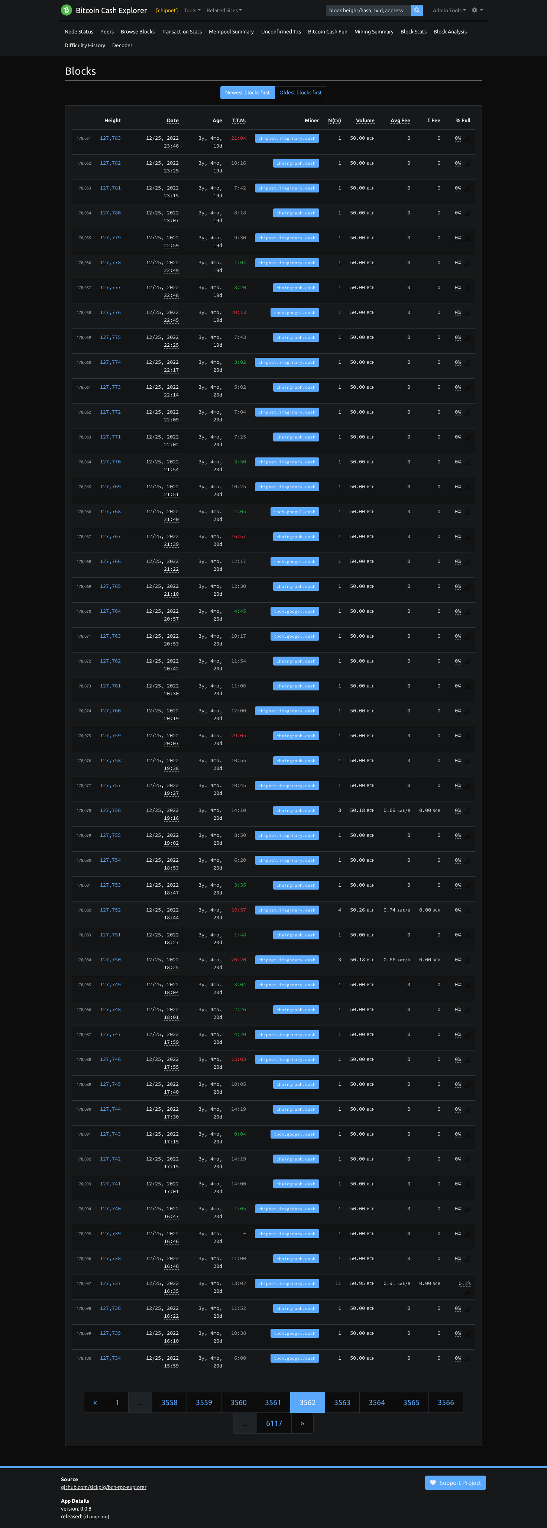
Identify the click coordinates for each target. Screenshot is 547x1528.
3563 (342, 1402)
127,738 (110, 1258)
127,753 (110, 884)
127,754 (110, 860)
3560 (238, 1402)
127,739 (110, 1233)
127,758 (110, 760)
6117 (274, 1423)
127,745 (110, 1084)
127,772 (110, 411)
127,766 (110, 561)
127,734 (110, 1357)
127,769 (110, 486)
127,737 (110, 1283)
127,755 (110, 835)
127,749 (110, 984)
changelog (96, 1516)
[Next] (302, 1423)
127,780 (110, 212)
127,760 (110, 710)
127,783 (110, 138)
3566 (446, 1402)
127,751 (110, 934)
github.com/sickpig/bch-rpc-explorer (103, 1487)
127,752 (110, 909)
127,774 (110, 362)
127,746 (110, 1059)
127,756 (110, 810)
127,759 (110, 735)
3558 (169, 1402)
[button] (192, 10)
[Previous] (95, 1402)
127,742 (110, 1158)
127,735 (110, 1333)
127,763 (110, 635)
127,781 (110, 187)
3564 (377, 1402)
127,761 (110, 685)
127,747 (110, 1034)
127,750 (110, 959)
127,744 (110, 1108)
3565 (411, 1402)
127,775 (110, 337)
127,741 (110, 1183)
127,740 (110, 1208)
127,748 (110, 1009)
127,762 (110, 660)
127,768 (110, 511)
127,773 (110, 386)
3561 (273, 1402)
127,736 (110, 1308)
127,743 (110, 1133)
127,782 (110, 162)
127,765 (110, 586)
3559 (204, 1402)
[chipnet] (167, 10)
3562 (308, 1402)
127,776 (110, 312)
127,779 (110, 237)
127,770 (110, 461)
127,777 (110, 287)
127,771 (110, 436)
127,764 (110, 611)
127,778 (110, 262)
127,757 (110, 785)
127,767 (110, 536)
